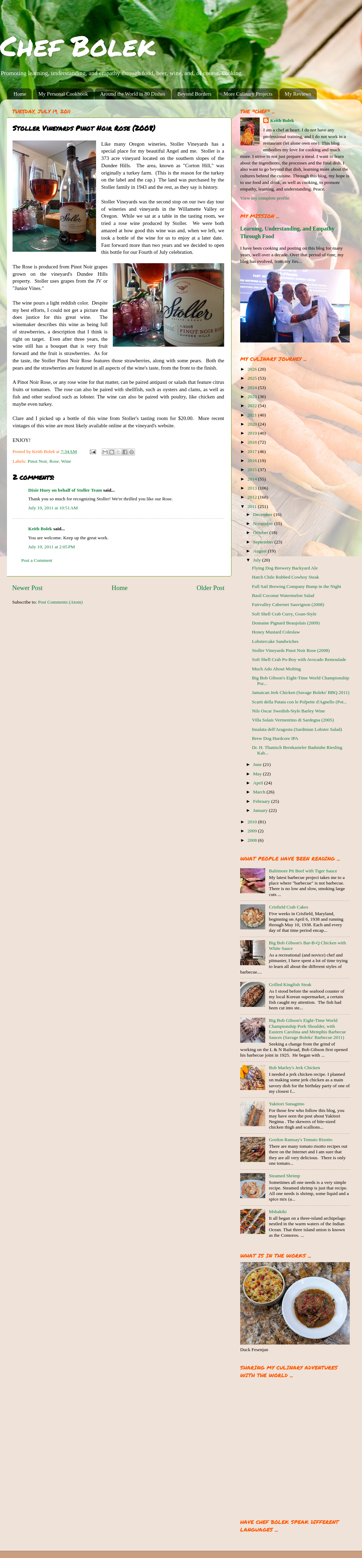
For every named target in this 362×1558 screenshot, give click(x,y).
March (260, 791)
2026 (252, 369)
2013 (252, 488)
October (261, 532)
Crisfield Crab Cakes (288, 907)
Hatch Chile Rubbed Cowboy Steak (285, 577)
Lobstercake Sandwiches (275, 641)
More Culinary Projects (248, 94)
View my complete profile (264, 198)
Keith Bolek (40, 528)
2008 (252, 840)
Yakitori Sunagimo (286, 1103)
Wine (66, 461)
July (257, 560)
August (260, 551)
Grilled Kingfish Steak (290, 984)
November (263, 523)
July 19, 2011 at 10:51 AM (53, 507)
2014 (252, 479)
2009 (252, 830)
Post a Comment (36, 560)
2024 (252, 387)
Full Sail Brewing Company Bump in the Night (296, 586)
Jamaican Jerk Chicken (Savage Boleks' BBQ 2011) (300, 692)
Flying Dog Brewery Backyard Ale (285, 568)
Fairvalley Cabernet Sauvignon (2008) (288, 604)
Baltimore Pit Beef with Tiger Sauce (303, 870)
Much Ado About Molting (276, 668)
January (261, 810)
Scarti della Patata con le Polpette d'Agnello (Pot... (299, 701)
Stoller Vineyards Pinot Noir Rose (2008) (291, 650)
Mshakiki (277, 1211)
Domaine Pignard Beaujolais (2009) (286, 622)
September (263, 541)
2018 (252, 442)
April (258, 782)
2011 (252, 506)
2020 (252, 424)
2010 (252, 821)
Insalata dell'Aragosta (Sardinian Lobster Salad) (297, 729)
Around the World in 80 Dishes (132, 94)
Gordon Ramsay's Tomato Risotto (300, 1139)
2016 (252, 460)
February (262, 801)
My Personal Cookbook (63, 94)
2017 (252, 451)
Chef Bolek (77, 45)
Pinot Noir (37, 461)
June (258, 764)
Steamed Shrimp (284, 1175)
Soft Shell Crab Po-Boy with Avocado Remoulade (299, 659)
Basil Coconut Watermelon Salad (283, 595)
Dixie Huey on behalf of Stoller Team (65, 490)
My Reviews (298, 94)
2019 (252, 433)
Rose (54, 461)
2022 (252, 405)
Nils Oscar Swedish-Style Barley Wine (288, 710)
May (258, 773)
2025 (252, 378)
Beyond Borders (194, 94)
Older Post (211, 587)
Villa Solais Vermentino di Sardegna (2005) (293, 720)
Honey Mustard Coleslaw (276, 632)
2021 (252, 415)
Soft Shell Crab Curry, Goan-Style (284, 613)
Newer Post (27, 587)
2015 (252, 469)
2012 (252, 497)
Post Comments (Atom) (60, 602)
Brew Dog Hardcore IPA (275, 738)
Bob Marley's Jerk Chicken (294, 1067)
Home (20, 94)
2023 (252, 396)
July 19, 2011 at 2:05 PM (51, 546)
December (263, 514)
